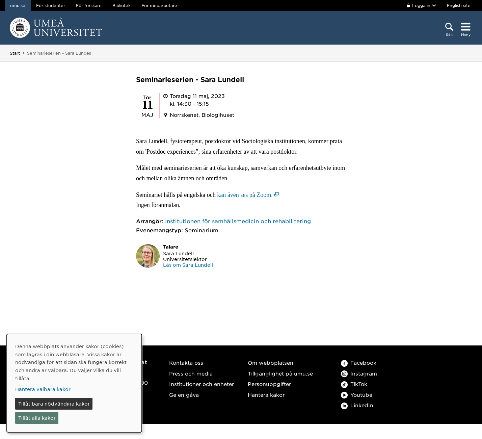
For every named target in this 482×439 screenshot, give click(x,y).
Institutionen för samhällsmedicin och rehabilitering (238, 220)
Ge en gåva (184, 394)
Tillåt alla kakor (37, 418)
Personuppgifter (269, 384)
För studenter (50, 5)
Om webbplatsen (270, 362)
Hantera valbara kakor (43, 389)
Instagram (359, 373)
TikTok (354, 384)
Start (15, 53)
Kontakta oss (186, 362)
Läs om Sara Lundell (188, 265)
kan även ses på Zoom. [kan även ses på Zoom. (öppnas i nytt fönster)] (244, 194)
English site (459, 5)
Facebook (358, 362)
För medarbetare (159, 5)
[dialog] (74, 383)
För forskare (89, 5)
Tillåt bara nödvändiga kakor (54, 404)
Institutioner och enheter (201, 384)
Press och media (191, 373)
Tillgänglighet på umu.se (280, 373)
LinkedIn (357, 405)
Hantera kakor (266, 394)
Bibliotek (121, 5)
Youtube (356, 394)
